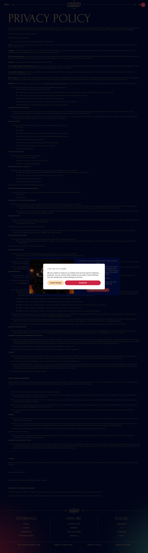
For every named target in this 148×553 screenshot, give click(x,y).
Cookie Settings (55, 283)
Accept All (83, 283)
